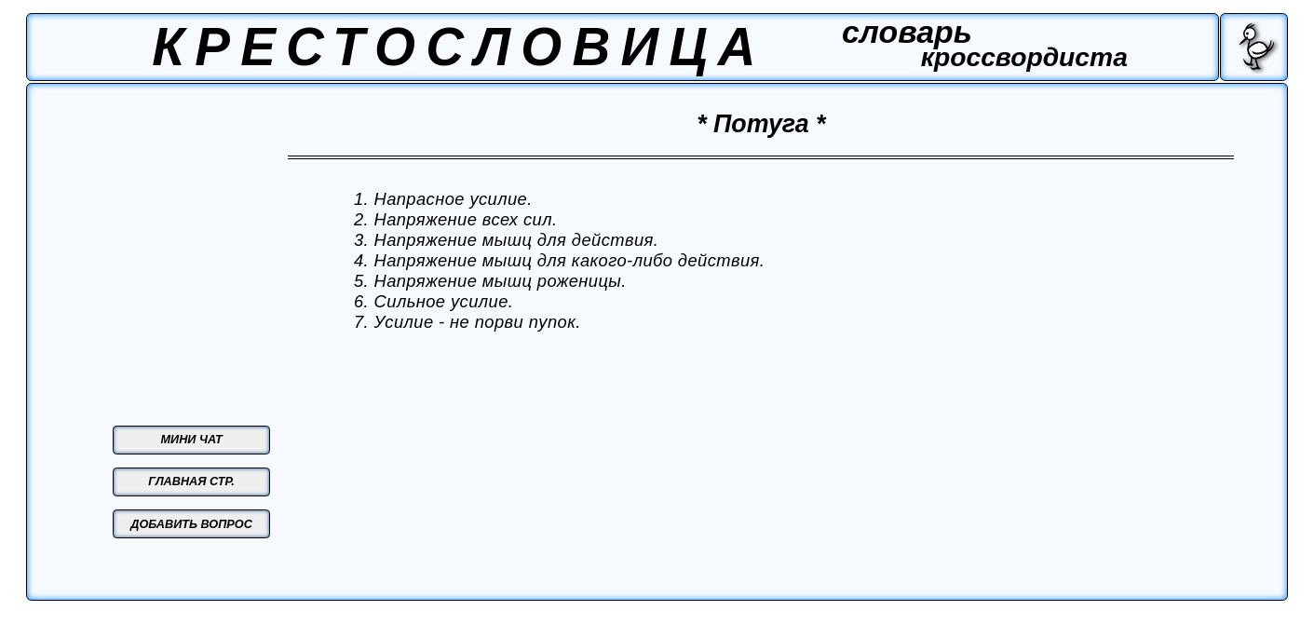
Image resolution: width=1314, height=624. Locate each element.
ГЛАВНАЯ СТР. (191, 481)
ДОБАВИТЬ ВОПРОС (191, 524)
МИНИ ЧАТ (192, 439)
